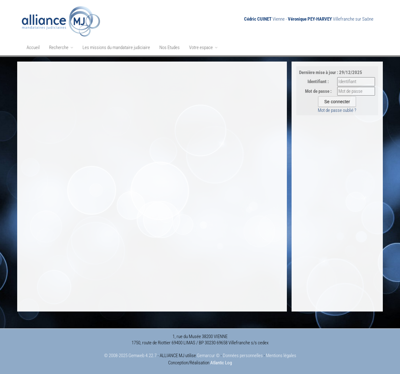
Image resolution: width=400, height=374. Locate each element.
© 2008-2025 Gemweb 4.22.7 (130, 355)
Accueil (33, 47)
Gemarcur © (208, 355)
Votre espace (203, 47)
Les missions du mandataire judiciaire (116, 47)
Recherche (61, 47)
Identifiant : (318, 81)
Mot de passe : (318, 91)
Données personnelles (243, 355)
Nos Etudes (169, 47)
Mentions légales (281, 355)
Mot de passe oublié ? (337, 110)
